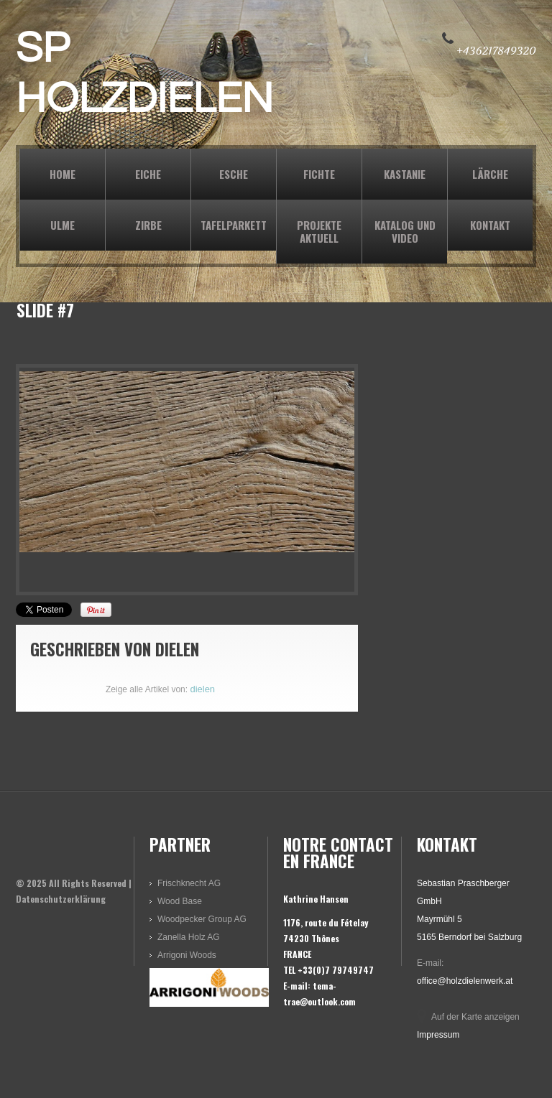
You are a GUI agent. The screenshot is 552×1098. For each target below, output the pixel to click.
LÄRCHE (490, 174)
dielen (177, 649)
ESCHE (233, 174)
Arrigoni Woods (186, 955)
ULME (62, 225)
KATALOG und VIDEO (405, 231)
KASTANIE (405, 174)
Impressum (438, 1035)
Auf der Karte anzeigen (475, 1017)
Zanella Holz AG (188, 937)
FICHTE (319, 174)
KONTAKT (490, 225)
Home (62, 174)
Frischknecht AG (189, 883)
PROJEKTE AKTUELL (319, 231)
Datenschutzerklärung (61, 899)
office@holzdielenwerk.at (464, 981)
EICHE (148, 174)
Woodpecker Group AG (202, 919)
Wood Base (179, 901)
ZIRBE (148, 225)
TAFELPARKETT (234, 225)
